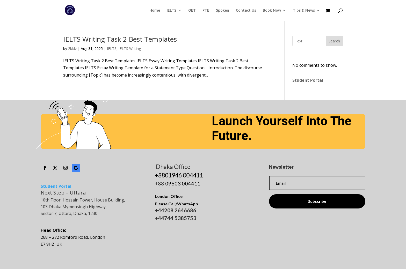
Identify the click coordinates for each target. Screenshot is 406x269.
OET (192, 11)
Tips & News (304, 11)
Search (334, 41)
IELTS (171, 11)
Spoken (222, 11)
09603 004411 (182, 183)
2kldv (72, 48)
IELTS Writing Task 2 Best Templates (120, 39)
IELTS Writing (130, 48)
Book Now (272, 11)
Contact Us (246, 11)
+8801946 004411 (179, 175)
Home (154, 11)
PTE (205, 11)
